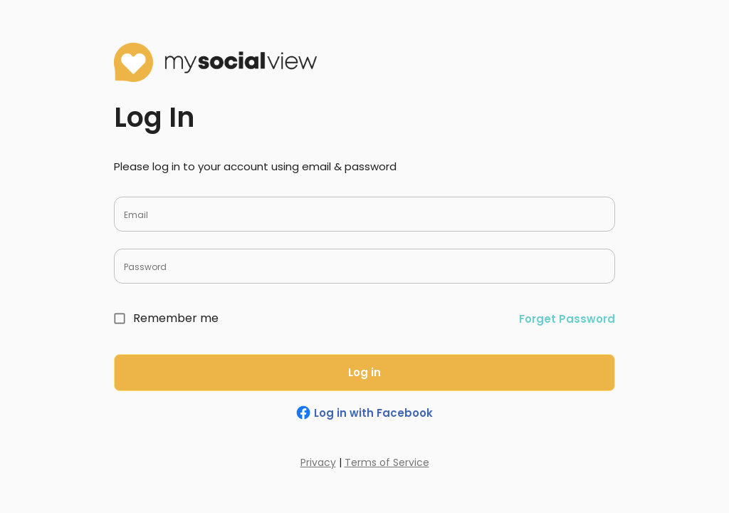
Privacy (318, 462)
